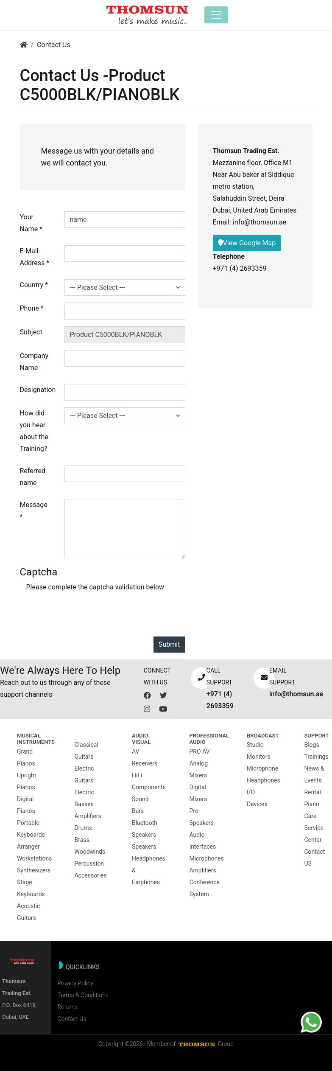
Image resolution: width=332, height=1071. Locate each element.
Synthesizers (33, 870)
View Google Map (247, 243)
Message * (33, 511)
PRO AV (199, 751)
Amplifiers (87, 816)
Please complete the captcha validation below (95, 587)
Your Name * (31, 223)
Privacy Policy (75, 983)
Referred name (32, 477)
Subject (31, 332)
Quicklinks (83, 967)
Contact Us (53, 45)
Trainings (316, 756)
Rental (312, 792)
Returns (67, 1007)
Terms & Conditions (82, 995)
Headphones (263, 780)
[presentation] (90, 613)
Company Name (34, 362)
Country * (34, 285)
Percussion (88, 863)
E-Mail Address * (35, 257)
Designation (38, 390)
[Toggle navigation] (216, 14)
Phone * (32, 308)
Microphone (262, 768)
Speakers (144, 846)
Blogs (311, 744)
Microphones (206, 858)
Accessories (90, 875)
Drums (83, 827)
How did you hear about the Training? (34, 431)
